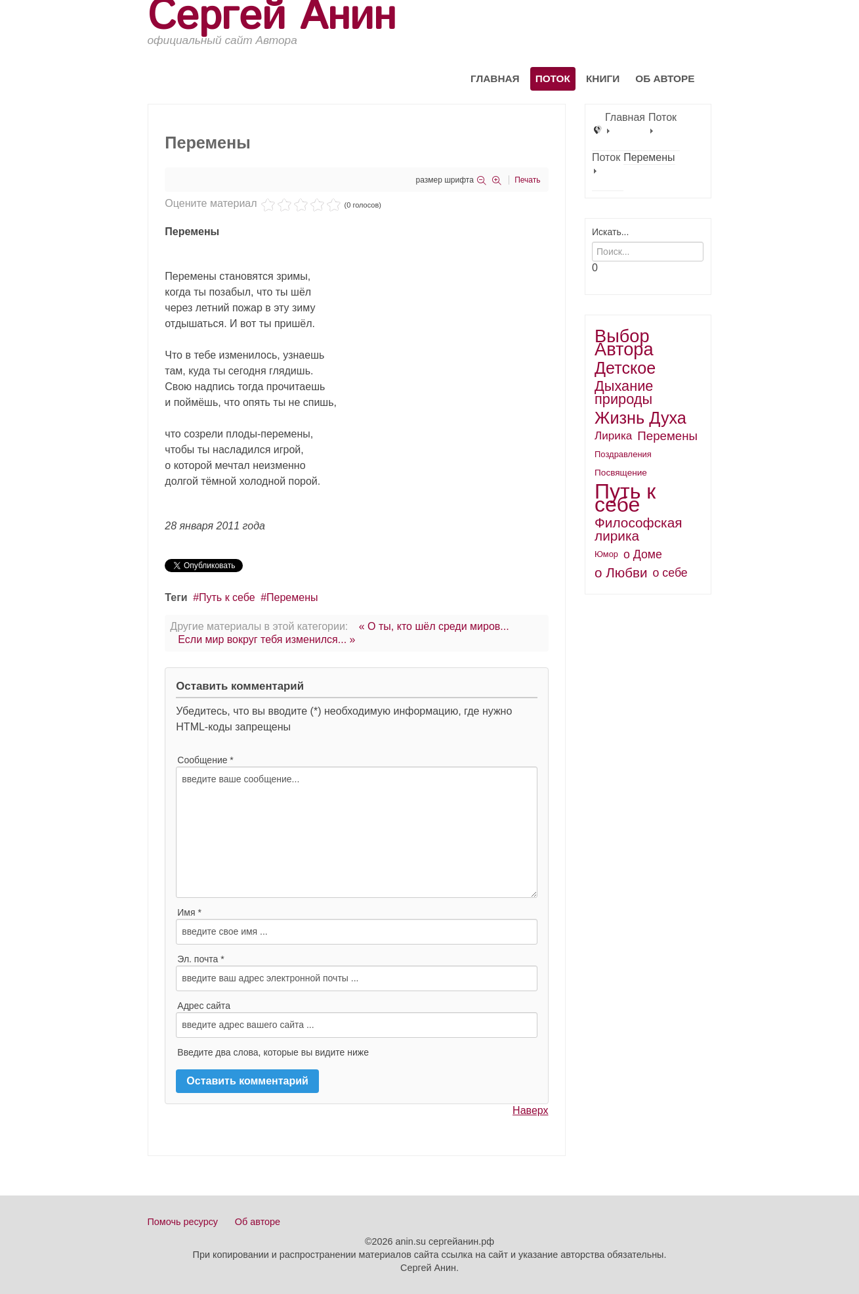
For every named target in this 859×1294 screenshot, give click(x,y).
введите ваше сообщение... (356, 832)
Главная (495, 78)
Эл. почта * (200, 959)
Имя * (189, 912)
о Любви (621, 572)
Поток (552, 78)
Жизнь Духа (640, 418)
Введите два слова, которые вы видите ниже (273, 1052)
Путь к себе (227, 597)
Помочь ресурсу (183, 1221)
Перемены (292, 597)
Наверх (530, 1110)
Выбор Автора (624, 343)
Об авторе (664, 78)
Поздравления (623, 454)
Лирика (613, 436)
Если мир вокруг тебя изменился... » (266, 639)
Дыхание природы (624, 392)
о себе (670, 572)
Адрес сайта (203, 1005)
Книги (602, 78)
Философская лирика (638, 529)
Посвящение (621, 473)
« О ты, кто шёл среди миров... (434, 626)
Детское (625, 368)
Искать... (610, 232)
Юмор (606, 554)
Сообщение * (205, 760)
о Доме (642, 554)
